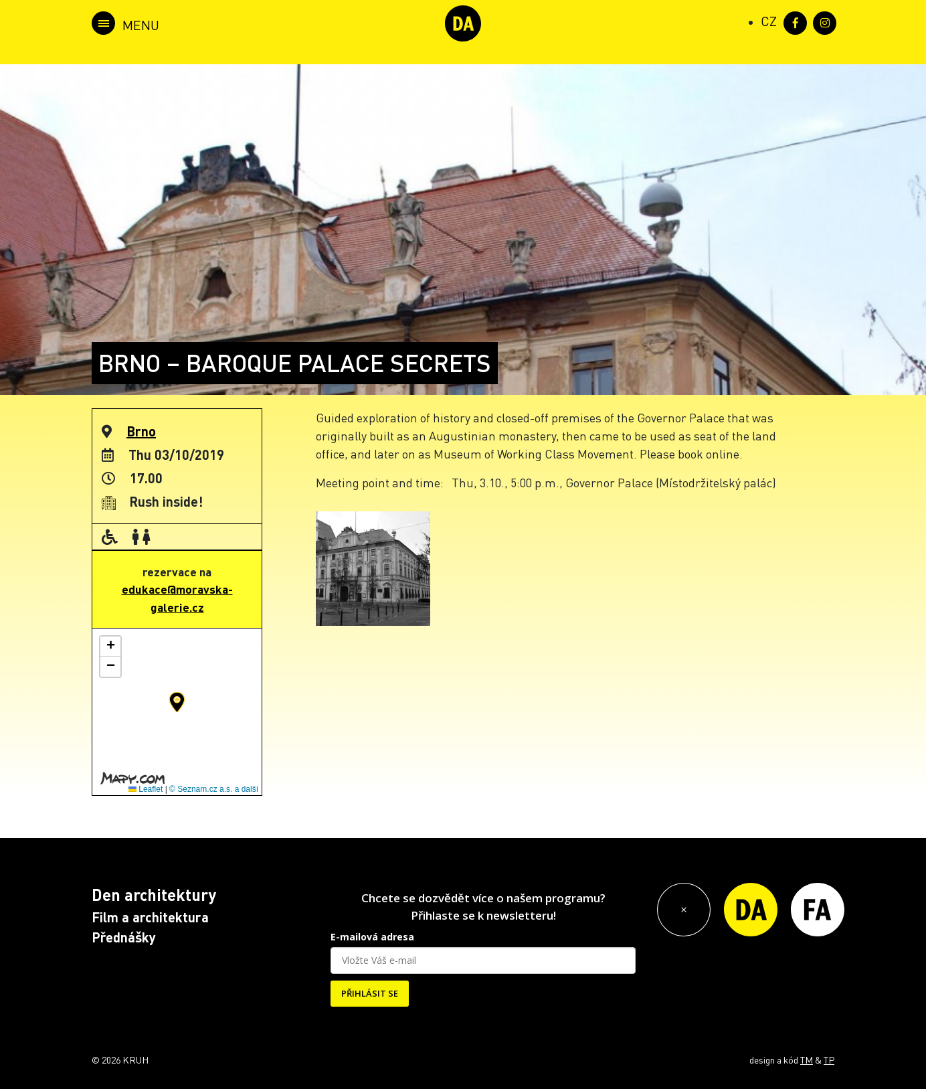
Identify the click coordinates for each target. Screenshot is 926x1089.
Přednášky (124, 937)
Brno (141, 431)
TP (829, 1060)
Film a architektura (150, 917)
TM (806, 1060)
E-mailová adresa (372, 936)
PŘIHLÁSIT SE (369, 993)
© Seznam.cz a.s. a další (213, 789)
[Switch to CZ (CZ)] (769, 20)
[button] (177, 702)
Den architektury (154, 894)
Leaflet (145, 789)
